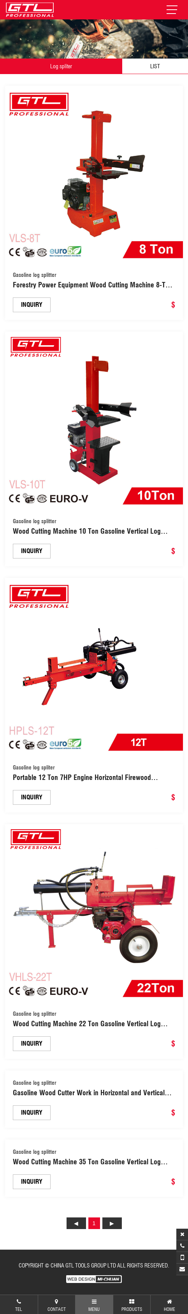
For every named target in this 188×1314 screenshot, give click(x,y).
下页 (112, 1223)
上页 (76, 1223)
